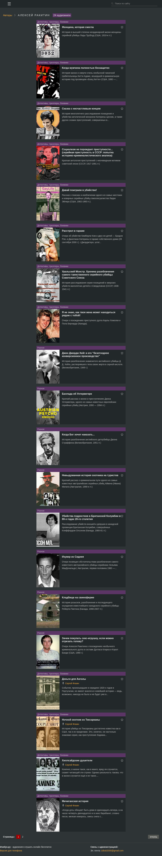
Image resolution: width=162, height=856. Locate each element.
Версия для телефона (11, 850)
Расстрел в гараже (73, 231)
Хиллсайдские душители (77, 760)
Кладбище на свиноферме (78, 597)
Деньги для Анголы (74, 679)
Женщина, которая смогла (78, 27)
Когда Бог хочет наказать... (78, 434)
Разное (40, 348)
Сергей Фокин (72, 683)
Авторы (7, 15)
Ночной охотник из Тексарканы (81, 719)
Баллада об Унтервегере (77, 393)
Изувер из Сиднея (73, 556)
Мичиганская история (75, 801)
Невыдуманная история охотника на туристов (90, 475)
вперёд (153, 837)
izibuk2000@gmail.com (112, 850)
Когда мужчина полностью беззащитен (85, 68)
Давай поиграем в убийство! (79, 190)
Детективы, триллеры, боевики (52, 22)
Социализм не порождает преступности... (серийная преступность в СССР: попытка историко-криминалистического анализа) (88, 152)
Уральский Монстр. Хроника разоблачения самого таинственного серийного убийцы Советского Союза (88, 274)
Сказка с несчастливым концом (81, 108)
